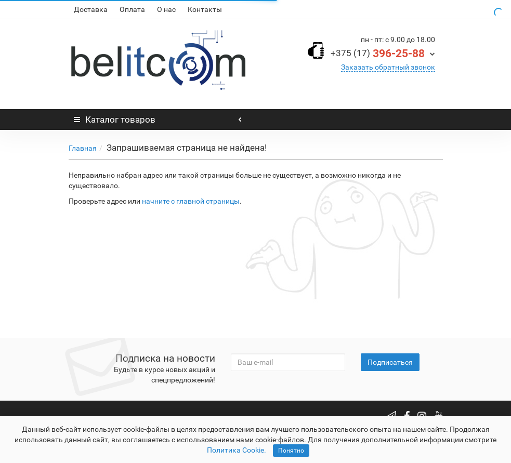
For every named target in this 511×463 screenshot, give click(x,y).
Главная (83, 148)
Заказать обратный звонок (388, 67)
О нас (166, 9)
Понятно (291, 450)
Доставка (91, 9)
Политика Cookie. (236, 450)
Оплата (132, 9)
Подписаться (390, 362)
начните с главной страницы (191, 201)
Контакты (205, 9)
